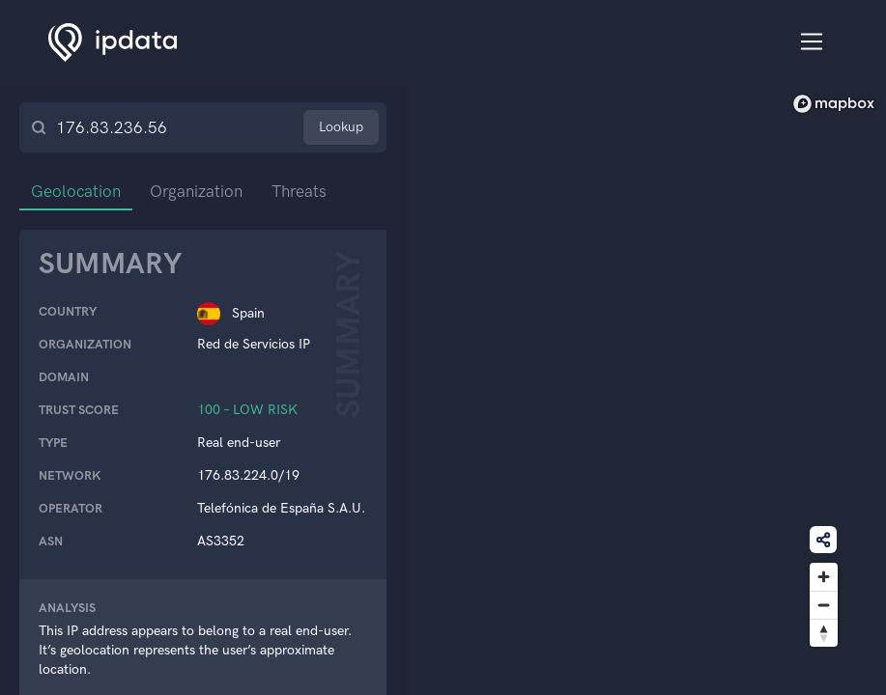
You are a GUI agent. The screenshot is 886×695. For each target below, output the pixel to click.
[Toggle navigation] (812, 42)
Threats (299, 191)
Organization (196, 191)
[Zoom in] (824, 577)
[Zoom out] (824, 605)
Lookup (341, 127)
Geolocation (76, 191)
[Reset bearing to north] (824, 633)
